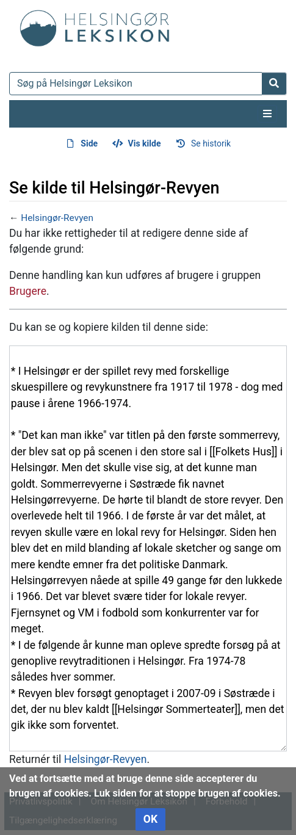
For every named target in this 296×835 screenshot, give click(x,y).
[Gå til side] (274, 83)
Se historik (211, 143)
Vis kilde (144, 143)
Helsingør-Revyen (57, 217)
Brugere (27, 291)
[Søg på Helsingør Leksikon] (135, 83)
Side (89, 143)
